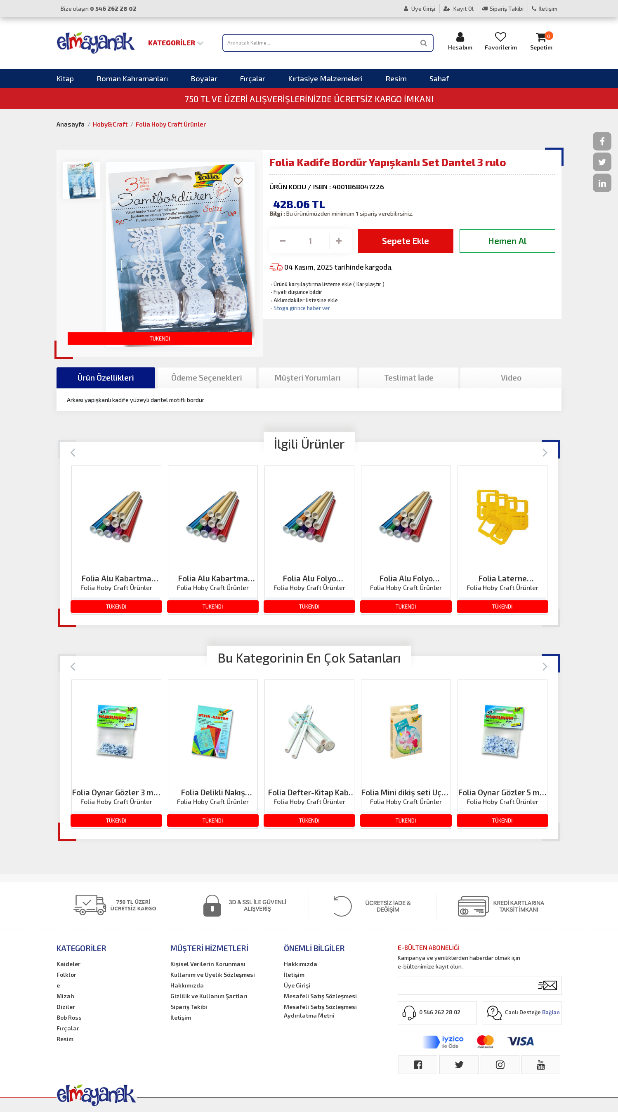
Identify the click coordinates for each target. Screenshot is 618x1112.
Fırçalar (252, 78)
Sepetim (541, 41)
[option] (116, 540)
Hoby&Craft (110, 124)
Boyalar (204, 78)
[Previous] (72, 452)
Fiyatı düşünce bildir (295, 292)
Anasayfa (71, 124)
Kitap (65, 78)
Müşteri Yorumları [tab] (308, 377)
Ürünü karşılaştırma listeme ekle (310, 284)
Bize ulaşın (99, 8)
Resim (396, 78)
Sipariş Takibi (503, 8)
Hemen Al (507, 240)
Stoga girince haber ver (299, 308)
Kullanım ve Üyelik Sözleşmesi (212, 974)
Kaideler (68, 963)
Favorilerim (501, 41)
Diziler (66, 1006)
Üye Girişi (419, 8)
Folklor (66, 974)
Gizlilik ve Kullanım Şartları (209, 995)
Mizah (65, 995)
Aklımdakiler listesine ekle (303, 300)
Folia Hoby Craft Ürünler (171, 124)
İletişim (544, 8)
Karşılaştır (368, 284)
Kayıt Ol (458, 8)
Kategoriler (176, 42)
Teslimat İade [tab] (409, 377)
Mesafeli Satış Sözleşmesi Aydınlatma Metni (320, 1011)
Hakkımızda (187, 985)
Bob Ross (69, 1017)
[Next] (545, 452)
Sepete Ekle (405, 240)
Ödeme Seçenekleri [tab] (206, 377)
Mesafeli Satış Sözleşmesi (320, 995)
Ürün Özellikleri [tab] (106, 377)
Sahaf (439, 78)
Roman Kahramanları (132, 78)
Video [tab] (511, 377)
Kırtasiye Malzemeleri (325, 78)
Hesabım (460, 41)
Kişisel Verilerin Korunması (207, 963)
